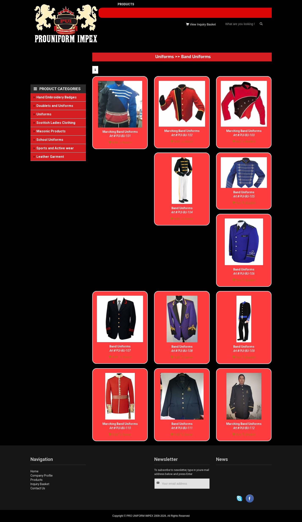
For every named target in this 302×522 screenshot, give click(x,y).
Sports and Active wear (55, 148)
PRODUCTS (126, 4)
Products (36, 479)
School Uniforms (50, 139)
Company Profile (41, 475)
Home (34, 471)
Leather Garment (50, 156)
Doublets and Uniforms (55, 106)
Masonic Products (51, 131)
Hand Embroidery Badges (57, 97)
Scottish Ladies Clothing (56, 123)
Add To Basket (120, 142)
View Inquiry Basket (201, 24)
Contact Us (37, 488)
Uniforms (44, 114)
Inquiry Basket (39, 484)
